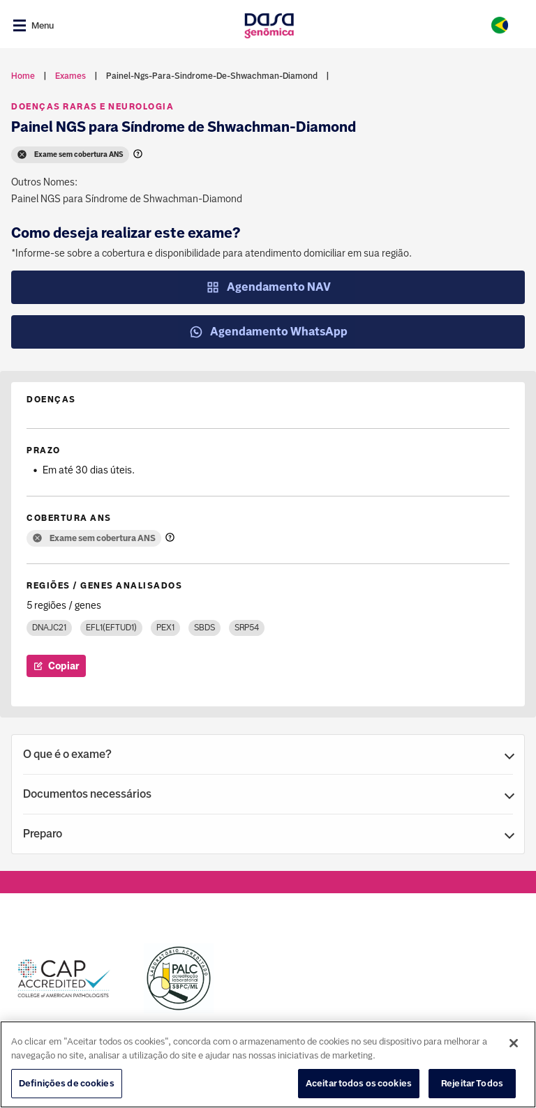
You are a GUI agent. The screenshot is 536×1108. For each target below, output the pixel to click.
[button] (268, 754)
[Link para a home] (269, 25)
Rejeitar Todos (472, 1085)
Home (23, 76)
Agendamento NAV (268, 287)
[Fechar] (513, 1045)
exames (70, 76)
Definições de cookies (66, 1085)
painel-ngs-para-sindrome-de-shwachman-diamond (212, 76)
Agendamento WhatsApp (268, 332)
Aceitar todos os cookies (359, 1085)
